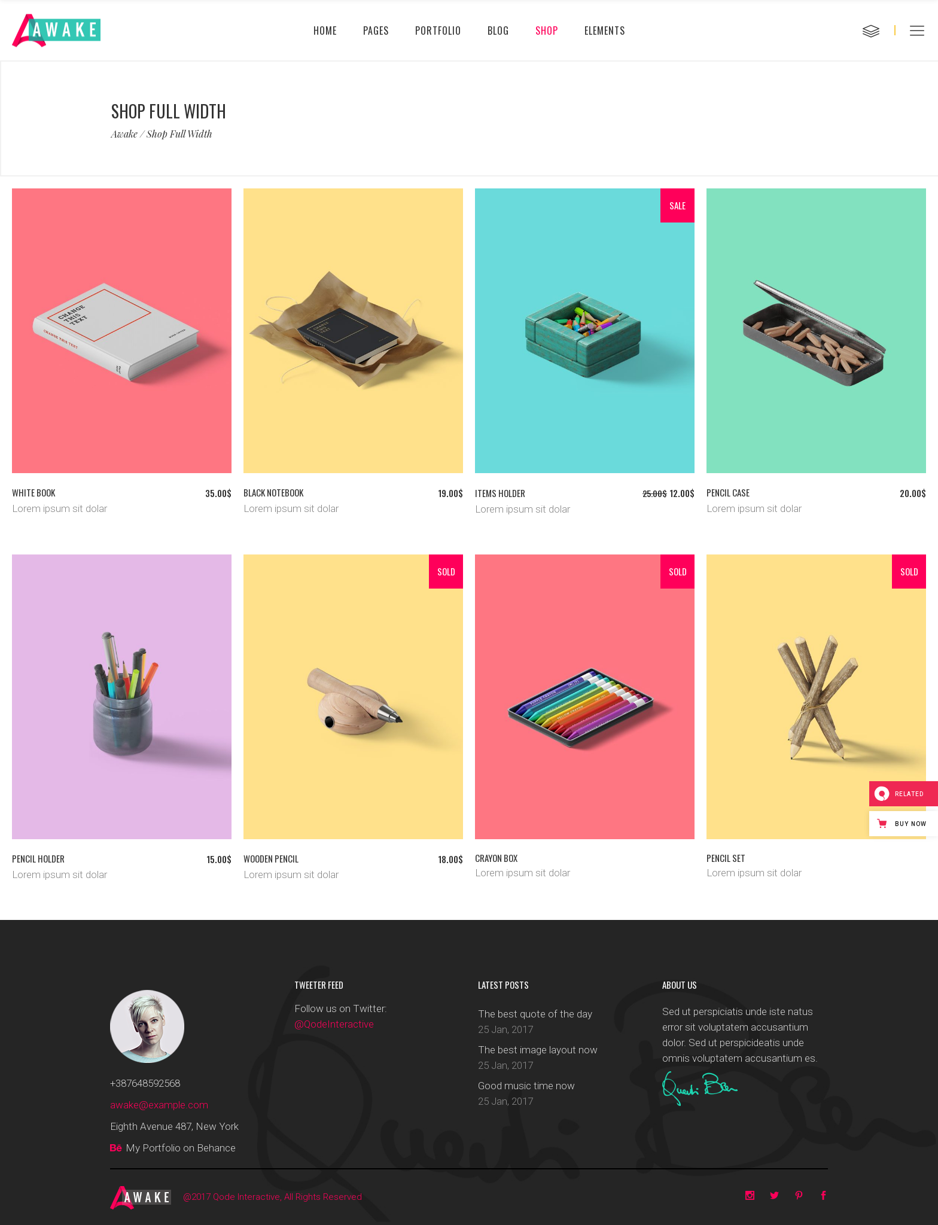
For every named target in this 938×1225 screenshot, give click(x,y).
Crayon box (496, 857)
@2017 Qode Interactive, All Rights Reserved (272, 1197)
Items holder (500, 492)
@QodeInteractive (334, 1024)
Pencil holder (38, 858)
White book (33, 492)
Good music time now (526, 1086)
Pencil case (728, 492)
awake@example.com (159, 1105)
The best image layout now (538, 1050)
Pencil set (725, 857)
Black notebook (273, 492)
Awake (124, 134)
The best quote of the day (535, 1014)
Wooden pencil (271, 858)
